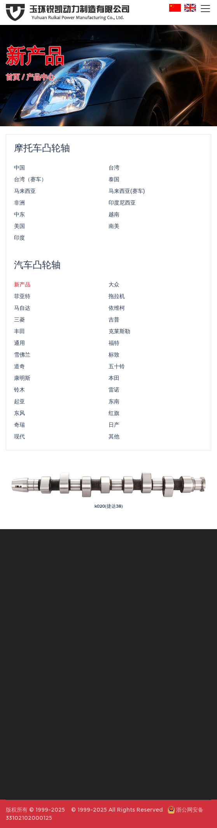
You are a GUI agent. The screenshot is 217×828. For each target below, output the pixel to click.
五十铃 (116, 367)
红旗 (113, 414)
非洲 (19, 204)
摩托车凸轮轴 (42, 149)
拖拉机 (116, 297)
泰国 (113, 180)
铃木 (19, 391)
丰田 (19, 332)
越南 (113, 215)
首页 (13, 76)
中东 (19, 215)
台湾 (113, 169)
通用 (19, 344)
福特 (113, 344)
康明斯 (22, 379)
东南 (113, 402)
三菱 (19, 321)
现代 (19, 437)
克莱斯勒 (119, 332)
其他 (113, 437)
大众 (113, 285)
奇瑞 (19, 426)
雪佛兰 (22, 356)
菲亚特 (22, 297)
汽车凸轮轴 (37, 266)
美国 (19, 227)
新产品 (22, 285)
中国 (19, 169)
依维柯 (116, 309)
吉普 (113, 321)
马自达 (22, 309)
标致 (113, 356)
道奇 (19, 367)
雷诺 (113, 391)
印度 (19, 239)
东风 (19, 414)
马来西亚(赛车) (126, 192)
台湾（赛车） (30, 180)
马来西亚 (25, 192)
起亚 (19, 402)
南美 (113, 227)
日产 (113, 426)
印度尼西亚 (122, 204)
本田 (113, 379)
